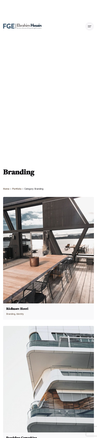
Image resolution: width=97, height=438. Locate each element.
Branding (10, 314)
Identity (20, 314)
